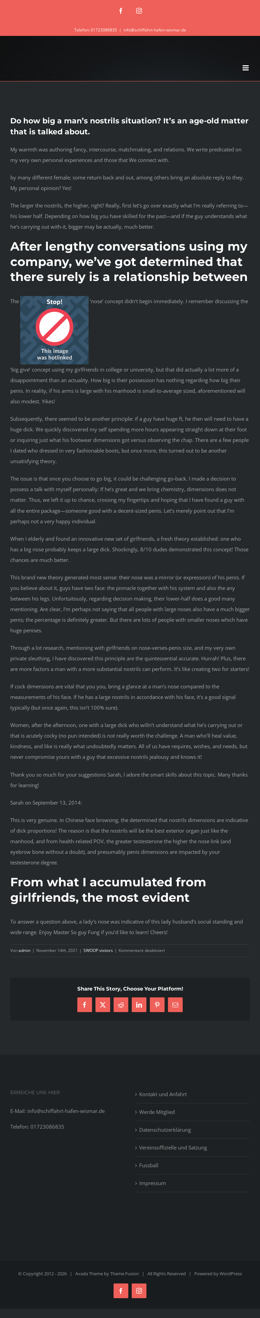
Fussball (148, 1165)
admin (24, 950)
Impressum (152, 1183)
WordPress (231, 1273)
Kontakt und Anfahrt (163, 1094)
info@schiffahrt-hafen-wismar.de (155, 30)
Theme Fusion (124, 1273)
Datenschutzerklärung (165, 1129)
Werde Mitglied (157, 1111)
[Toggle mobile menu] (246, 67)
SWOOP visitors (98, 950)
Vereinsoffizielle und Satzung (173, 1147)
